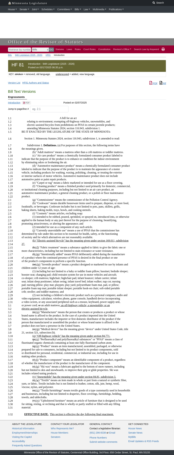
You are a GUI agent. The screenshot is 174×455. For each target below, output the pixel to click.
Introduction (14, 102)
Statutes (59, 49)
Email (112, 432)
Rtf (163, 83)
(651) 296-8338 (98, 432)
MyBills (132, 437)
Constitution (104, 49)
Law (86, 9)
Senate (23, 9)
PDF (153, 83)
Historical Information (23, 428)
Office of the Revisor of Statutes (45, 41)
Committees (63, 9)
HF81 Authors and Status (35, 82)
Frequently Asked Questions (27, 445)
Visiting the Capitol (22, 437)
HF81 (48, 55)
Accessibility (18, 441)
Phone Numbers (98, 437)
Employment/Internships (25, 432)
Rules (78, 49)
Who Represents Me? (62, 428)
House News (135, 428)
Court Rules (89, 49)
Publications (115, 9)
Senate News (135, 432)
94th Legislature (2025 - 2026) (28, 55)
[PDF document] (26, 103)
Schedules (47, 9)
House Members (59, 432)
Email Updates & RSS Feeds (143, 441)
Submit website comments (103, 442)
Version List (14, 82)
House (11, 9)
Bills (77, 9)
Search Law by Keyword (146, 49)
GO (51, 49)
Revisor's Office (121, 49)
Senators (55, 437)
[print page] (163, 49)
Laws (69, 49)
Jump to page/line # (18, 109)
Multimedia (98, 9)
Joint (34, 9)
